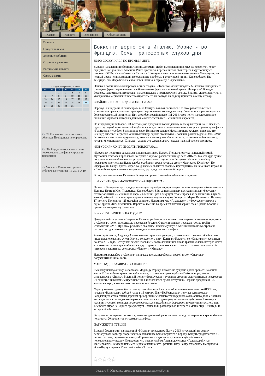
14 (52, 99)
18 (79, 99)
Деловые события (54, 55)
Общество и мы (53, 49)
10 (72, 96)
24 (72, 103)
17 (72, 99)
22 (59, 103)
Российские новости (56, 69)
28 (52, 106)
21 (52, 103)
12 (86, 96)
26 (86, 103)
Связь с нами (52, 75)
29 (59, 106)
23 (65, 103)
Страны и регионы (55, 62)
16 (65, 99)
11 (79, 96)
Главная (50, 34)
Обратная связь (116, 34)
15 (59, 99)
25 (79, 103)
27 (45, 106)
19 (86, 99)
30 (65, 106)
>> (44, 134)
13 (45, 99)
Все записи (91, 34)
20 (45, 103)
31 (72, 106)
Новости (70, 34)
